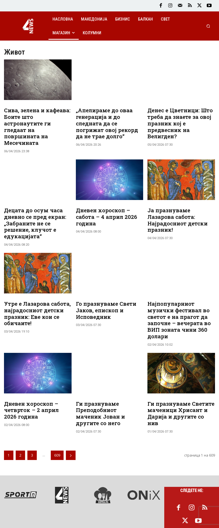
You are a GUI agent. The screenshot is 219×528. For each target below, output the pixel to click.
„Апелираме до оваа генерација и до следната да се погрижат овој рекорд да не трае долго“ (108, 119)
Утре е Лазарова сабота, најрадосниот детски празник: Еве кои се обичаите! (34, 299)
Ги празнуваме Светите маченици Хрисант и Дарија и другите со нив (178, 391)
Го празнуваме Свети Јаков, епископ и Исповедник (103, 296)
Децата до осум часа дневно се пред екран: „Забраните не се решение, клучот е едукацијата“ (32, 212)
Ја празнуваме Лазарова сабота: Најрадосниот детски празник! (179, 206)
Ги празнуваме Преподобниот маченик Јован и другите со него (107, 391)
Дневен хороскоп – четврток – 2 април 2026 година (35, 391)
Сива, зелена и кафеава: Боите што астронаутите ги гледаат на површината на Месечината (36, 122)
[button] (208, 25)
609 (57, 429)
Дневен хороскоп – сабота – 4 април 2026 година (109, 203)
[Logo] (28, 26)
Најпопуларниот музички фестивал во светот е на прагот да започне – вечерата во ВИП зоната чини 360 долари (176, 304)
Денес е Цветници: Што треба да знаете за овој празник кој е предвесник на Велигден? (180, 119)
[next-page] (71, 429)
